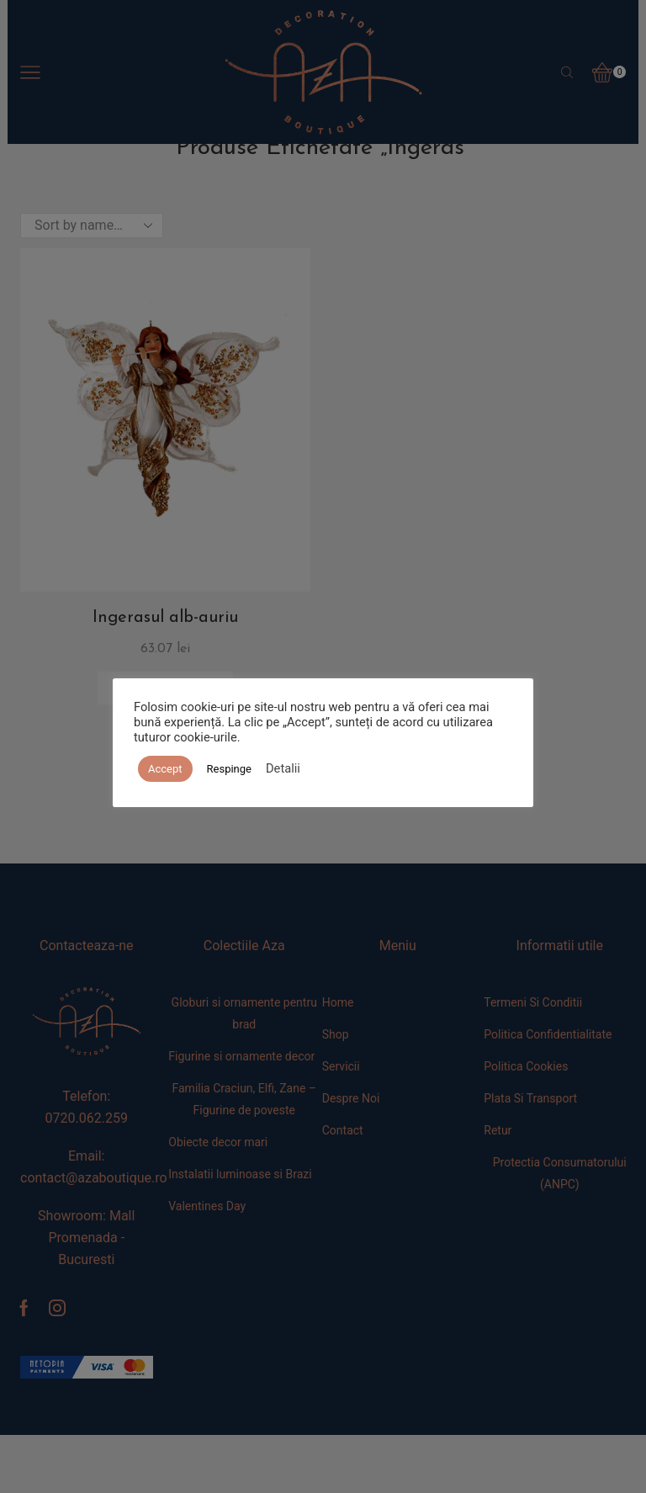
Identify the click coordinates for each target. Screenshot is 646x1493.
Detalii (283, 768)
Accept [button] (165, 768)
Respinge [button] (229, 768)
